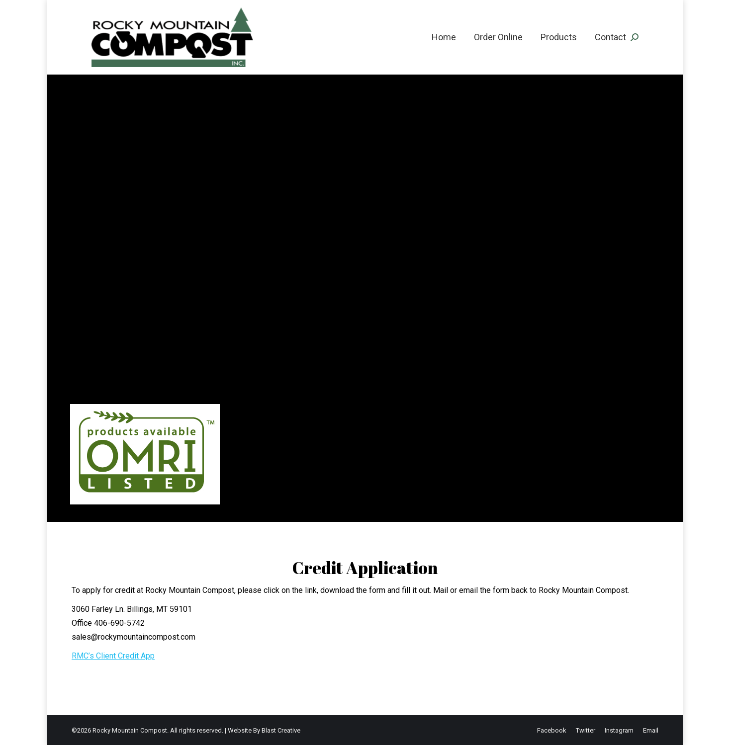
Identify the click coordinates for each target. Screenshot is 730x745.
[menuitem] (444, 37)
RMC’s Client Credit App (113, 656)
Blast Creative (281, 730)
